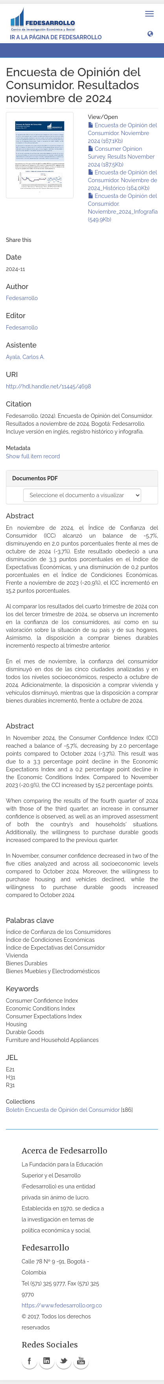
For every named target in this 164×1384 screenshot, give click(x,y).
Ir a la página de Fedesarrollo (56, 37)
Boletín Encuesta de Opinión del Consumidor (63, 1110)
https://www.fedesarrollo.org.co (62, 1305)
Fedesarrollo (22, 298)
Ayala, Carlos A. (25, 357)
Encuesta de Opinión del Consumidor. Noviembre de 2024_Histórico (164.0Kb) (122, 180)
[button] (150, 33)
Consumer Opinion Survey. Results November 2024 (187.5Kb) (121, 157)
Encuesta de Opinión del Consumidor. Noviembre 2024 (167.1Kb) (122, 133)
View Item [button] (27, 50)
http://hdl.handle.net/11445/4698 (48, 386)
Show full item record (33, 456)
